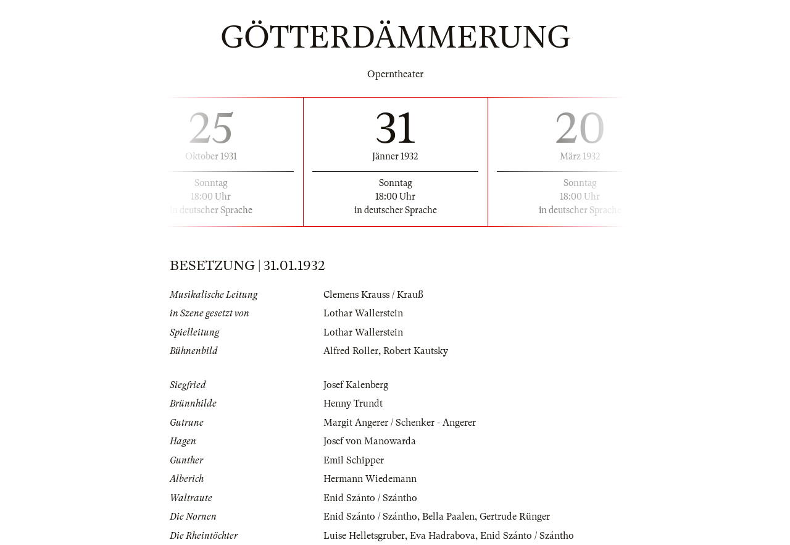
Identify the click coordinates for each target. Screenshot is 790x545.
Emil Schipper (353, 460)
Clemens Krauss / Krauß (373, 294)
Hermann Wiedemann (370, 478)
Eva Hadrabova (442, 535)
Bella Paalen (448, 516)
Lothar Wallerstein (363, 313)
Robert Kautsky (415, 351)
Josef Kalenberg (355, 385)
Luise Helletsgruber (364, 535)
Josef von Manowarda (369, 441)
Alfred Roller (350, 351)
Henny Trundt (353, 403)
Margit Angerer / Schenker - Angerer (399, 422)
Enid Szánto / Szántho (370, 498)
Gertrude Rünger (515, 516)
